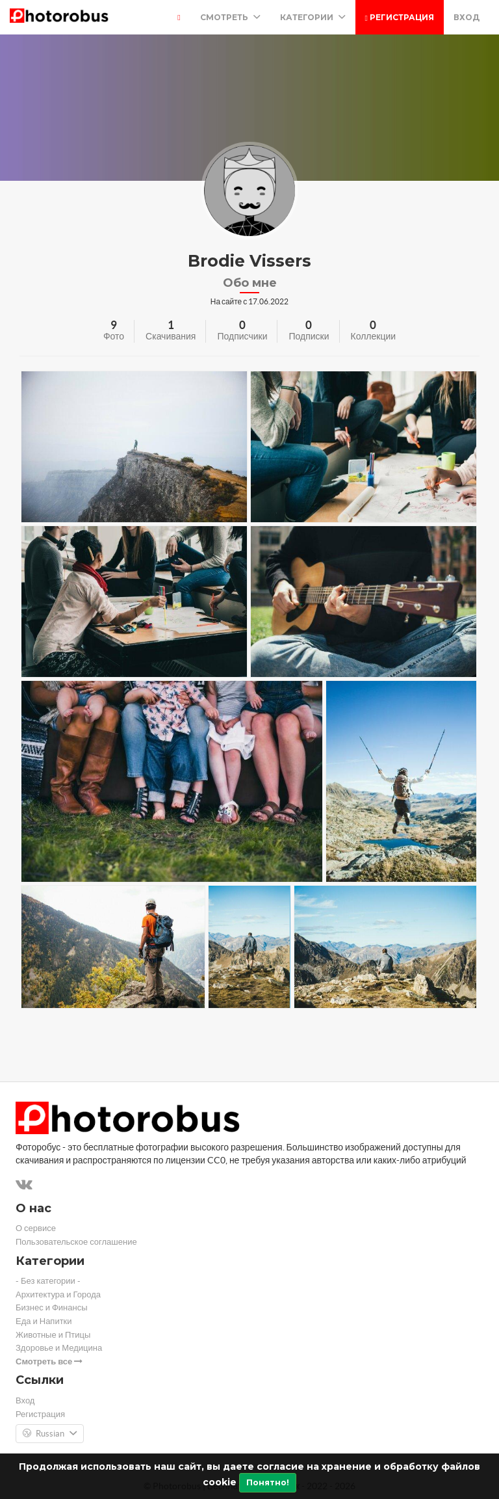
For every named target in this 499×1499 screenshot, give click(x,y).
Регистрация (399, 17)
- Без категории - (48, 1281)
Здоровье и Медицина (59, 1348)
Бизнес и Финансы (52, 1307)
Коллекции (373, 336)
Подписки (308, 336)
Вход (467, 17)
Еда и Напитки (44, 1321)
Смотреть (230, 17)
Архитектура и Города (58, 1294)
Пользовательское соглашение (76, 1242)
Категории (313, 17)
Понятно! (267, 1482)
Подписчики (242, 336)
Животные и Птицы (53, 1335)
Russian (50, 1434)
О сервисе (36, 1228)
